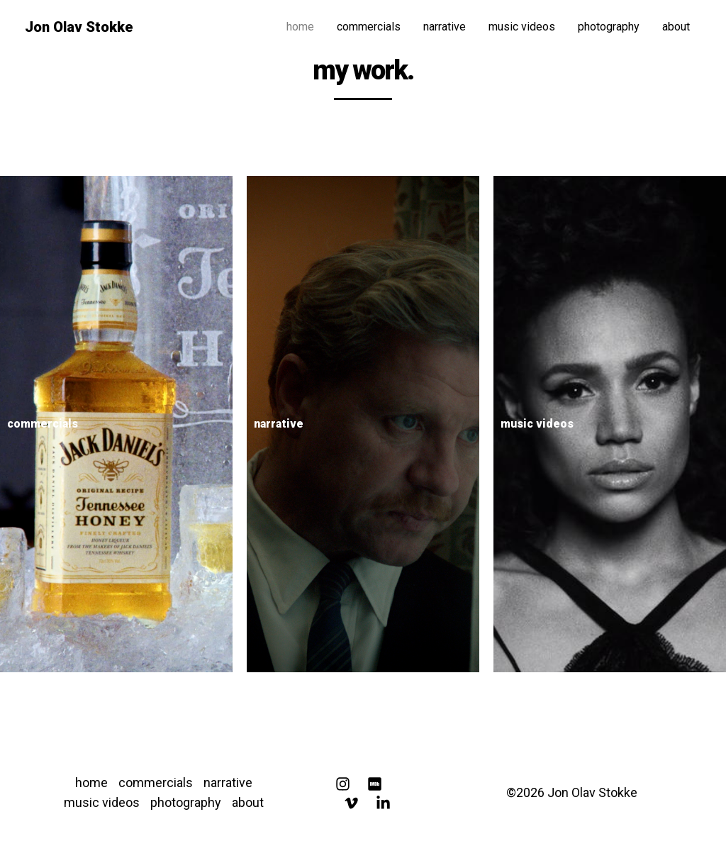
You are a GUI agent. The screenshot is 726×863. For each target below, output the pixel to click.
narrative (444, 26)
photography (609, 26)
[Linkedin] (383, 803)
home (300, 26)
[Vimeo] (351, 803)
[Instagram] (342, 783)
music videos (521, 26)
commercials (369, 26)
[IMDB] (374, 783)
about (676, 26)
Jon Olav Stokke (79, 26)
